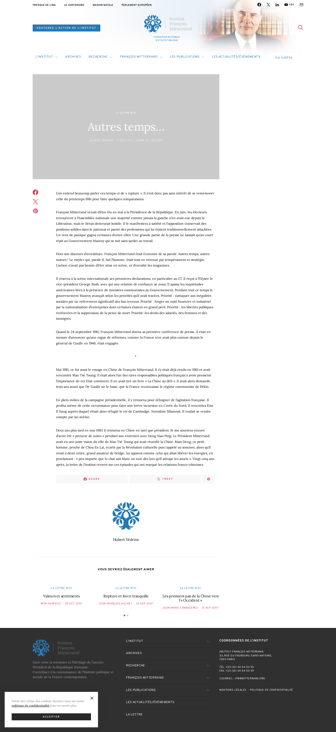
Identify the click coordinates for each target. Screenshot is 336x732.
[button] (124, 615)
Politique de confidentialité (271, 690)
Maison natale (103, 5)
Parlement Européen (137, 5)
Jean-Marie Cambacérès (180, 607)
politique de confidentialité (30, 705)
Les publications (185, 57)
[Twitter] (268, 5)
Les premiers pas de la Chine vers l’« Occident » (190, 598)
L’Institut (44, 57)
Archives (73, 57)
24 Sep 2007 (144, 603)
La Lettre (283, 57)
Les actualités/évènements (236, 57)
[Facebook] (259, 5)
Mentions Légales (232, 690)
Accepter (51, 716)
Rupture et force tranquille (126, 596)
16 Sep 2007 (210, 607)
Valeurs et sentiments (61, 596)
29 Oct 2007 (73, 603)
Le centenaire (74, 5)
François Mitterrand (139, 57)
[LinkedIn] (277, 5)
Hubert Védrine (101, 140)
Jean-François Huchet (115, 603)
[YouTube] (289, 5)
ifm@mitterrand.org (250, 678)
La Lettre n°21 (126, 113)
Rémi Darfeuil (51, 603)
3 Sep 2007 (125, 140)
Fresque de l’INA (44, 5)
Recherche (98, 57)
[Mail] (301, 5)
